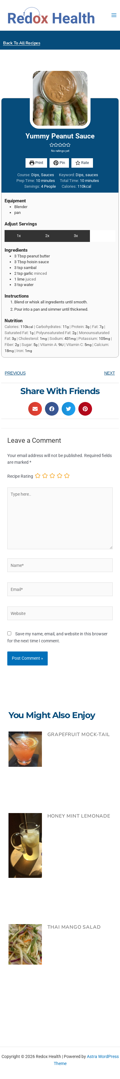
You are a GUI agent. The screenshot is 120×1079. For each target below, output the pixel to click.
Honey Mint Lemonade (78, 816)
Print (36, 162)
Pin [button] (59, 162)
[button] (52, 145)
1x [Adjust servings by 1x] (19, 235)
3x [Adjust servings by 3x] (76, 235)
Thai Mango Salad (74, 927)
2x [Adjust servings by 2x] (47, 235)
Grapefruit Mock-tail (78, 734)
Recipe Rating (20, 476)
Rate (82, 162)
